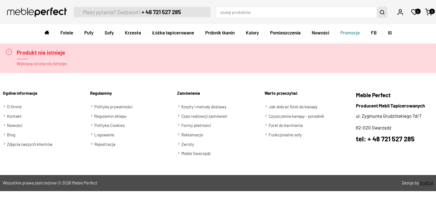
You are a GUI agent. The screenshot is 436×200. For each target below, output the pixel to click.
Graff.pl (426, 180)
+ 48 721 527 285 (153, 10)
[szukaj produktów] (301, 10)
